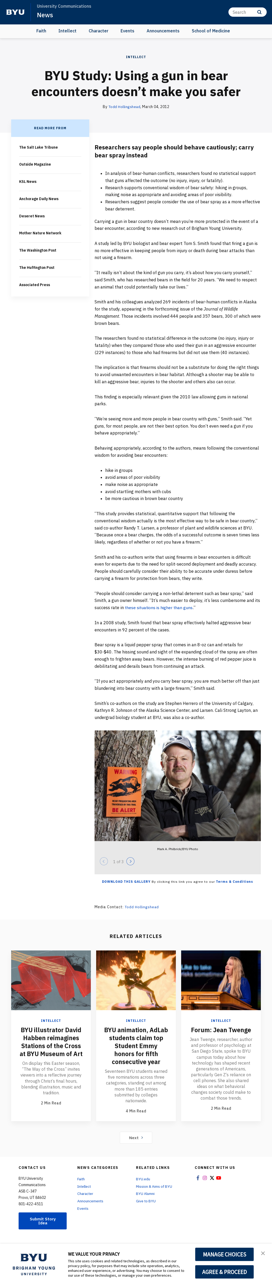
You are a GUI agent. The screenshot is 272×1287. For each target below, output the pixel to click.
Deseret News (32, 215)
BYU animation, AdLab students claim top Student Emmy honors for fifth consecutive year (136, 1049)
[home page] (15, 12)
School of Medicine (211, 30)
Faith (41, 30)
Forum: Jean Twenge (221, 1029)
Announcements (163, 30)
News (45, 15)
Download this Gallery (126, 881)
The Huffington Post (37, 266)
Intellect (67, 30)
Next (136, 1145)
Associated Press (35, 283)
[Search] (247, 12)
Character (98, 30)
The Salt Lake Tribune (38, 147)
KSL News (28, 181)
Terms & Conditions (234, 881)
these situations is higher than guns (160, 607)
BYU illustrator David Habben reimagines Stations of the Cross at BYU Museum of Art (51, 1045)
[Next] (130, 861)
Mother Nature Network (40, 232)
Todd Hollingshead (124, 106)
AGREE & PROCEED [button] (225, 1272)
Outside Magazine (35, 164)
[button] (263, 1253)
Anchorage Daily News (39, 198)
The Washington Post (38, 249)
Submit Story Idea (42, 1228)
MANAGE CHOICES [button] (224, 1254)
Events (127, 30)
